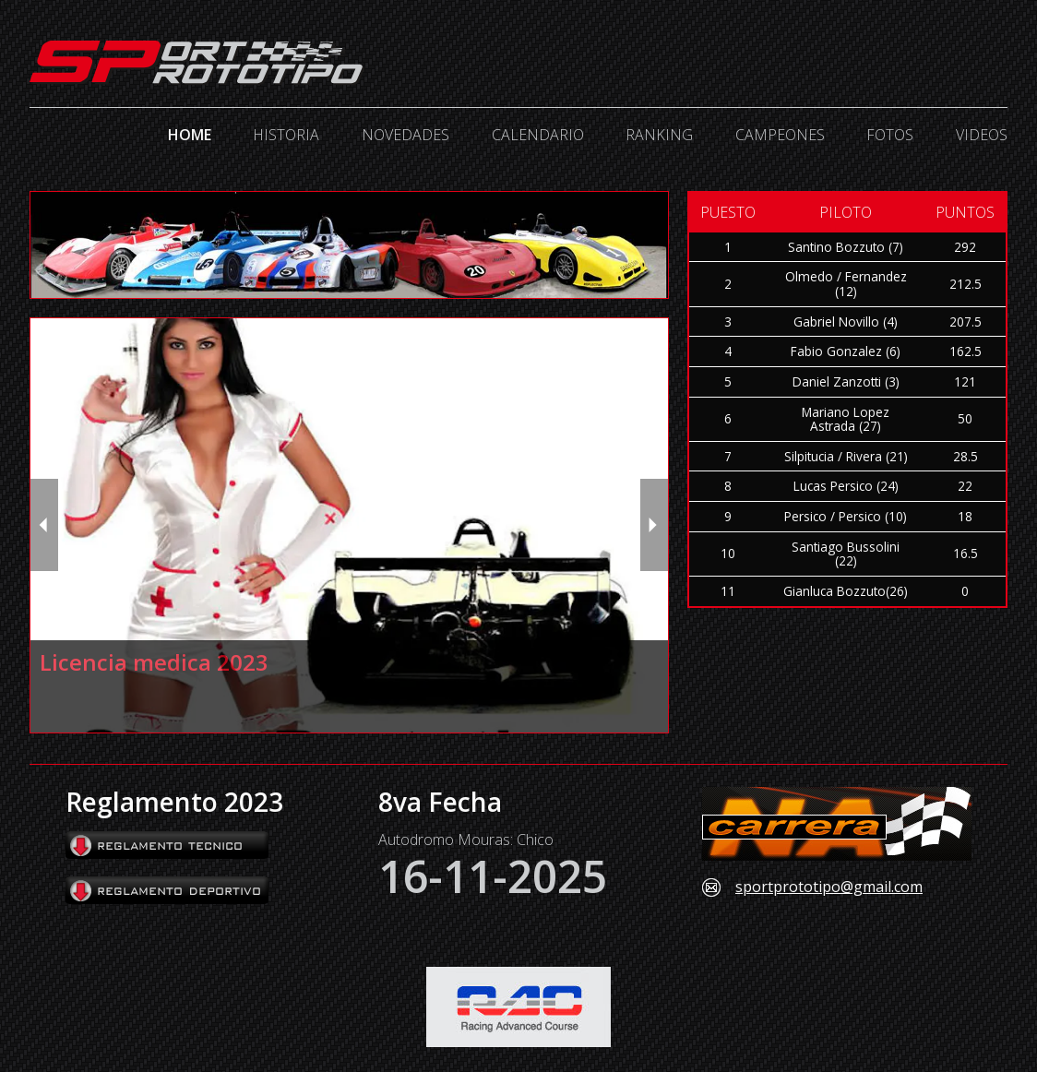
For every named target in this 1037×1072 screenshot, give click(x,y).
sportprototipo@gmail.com (829, 887)
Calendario (538, 134)
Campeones (780, 134)
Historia (286, 134)
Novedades (405, 134)
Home (189, 134)
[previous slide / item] (44, 525)
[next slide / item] (654, 525)
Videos (981, 134)
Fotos (889, 134)
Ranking (659, 134)
